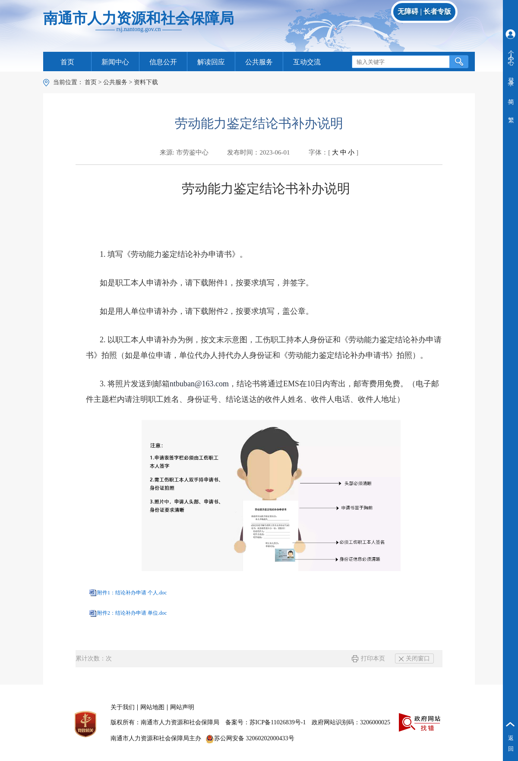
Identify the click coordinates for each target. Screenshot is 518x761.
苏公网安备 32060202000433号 (249, 738)
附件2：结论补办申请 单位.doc (132, 613)
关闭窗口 (414, 658)
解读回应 (211, 62)
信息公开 (163, 62)
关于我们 (123, 707)
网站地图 (152, 707)
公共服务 (259, 62)
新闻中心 (115, 62)
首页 (67, 62)
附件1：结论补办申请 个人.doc (132, 593)
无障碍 (408, 11)
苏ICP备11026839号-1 (278, 722)
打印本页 (368, 658)
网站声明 (182, 707)
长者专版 (437, 11)
